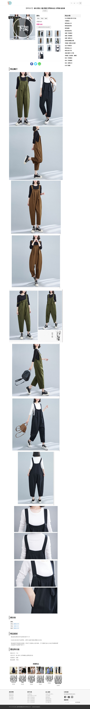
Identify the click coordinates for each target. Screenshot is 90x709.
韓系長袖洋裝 (68, 30)
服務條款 (48, 697)
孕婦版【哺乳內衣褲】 (70, 43)
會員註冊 (48, 694)
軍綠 (42, 18)
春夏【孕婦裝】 (69, 33)
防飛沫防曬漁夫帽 (69, 40)
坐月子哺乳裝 (68, 45)
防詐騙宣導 (48, 702)
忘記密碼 (48, 695)
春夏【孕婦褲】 (69, 35)
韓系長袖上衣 (68, 48)
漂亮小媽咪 (14, 706)
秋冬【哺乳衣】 (69, 63)
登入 (52, 694)
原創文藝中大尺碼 (69, 53)
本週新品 (67, 20)
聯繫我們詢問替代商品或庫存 (44, 27)
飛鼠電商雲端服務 (36, 706)
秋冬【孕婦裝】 (69, 58)
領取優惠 (78, 702)
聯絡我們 (11, 695)
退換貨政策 (48, 700)
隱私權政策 (48, 699)
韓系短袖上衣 (68, 23)
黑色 (38, 18)
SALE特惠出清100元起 (70, 18)
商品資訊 (45, 10)
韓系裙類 (67, 28)
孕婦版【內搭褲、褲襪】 (71, 55)
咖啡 (46, 18)
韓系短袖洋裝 (68, 25)
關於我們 (11, 694)
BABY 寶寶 (67, 65)
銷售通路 (11, 699)
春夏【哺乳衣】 (69, 38)
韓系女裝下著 (68, 50)
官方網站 (11, 697)
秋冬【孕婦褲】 (69, 60)
